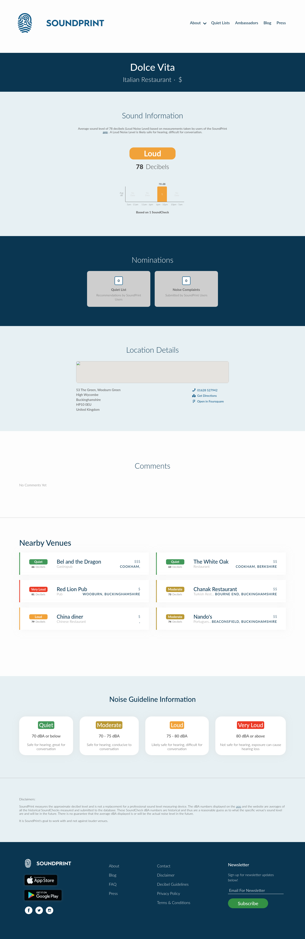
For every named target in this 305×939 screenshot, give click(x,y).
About (198, 22)
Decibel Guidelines (173, 884)
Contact (163, 865)
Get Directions (204, 395)
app (105, 132)
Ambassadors (246, 22)
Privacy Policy (168, 893)
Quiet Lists (220, 22)
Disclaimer (166, 875)
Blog (267, 22)
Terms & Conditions (173, 902)
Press (281, 22)
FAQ (113, 884)
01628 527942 (205, 390)
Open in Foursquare (208, 401)
